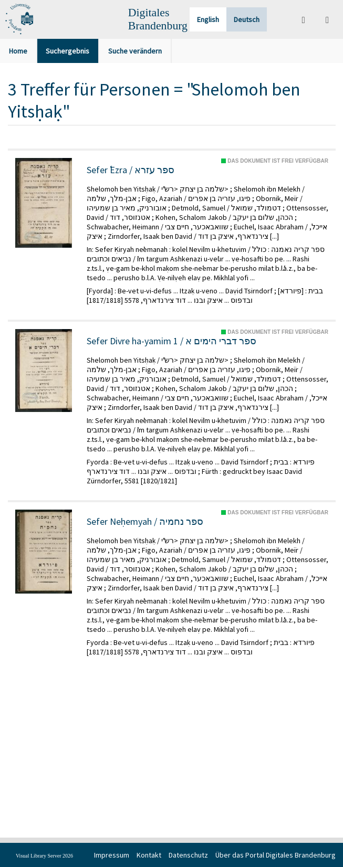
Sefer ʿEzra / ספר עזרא (130, 170)
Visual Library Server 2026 (44, 856)
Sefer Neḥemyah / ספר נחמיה (145, 521)
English (208, 19)
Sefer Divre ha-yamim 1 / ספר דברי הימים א (171, 341)
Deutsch (246, 19)
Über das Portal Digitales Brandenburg (275, 855)
